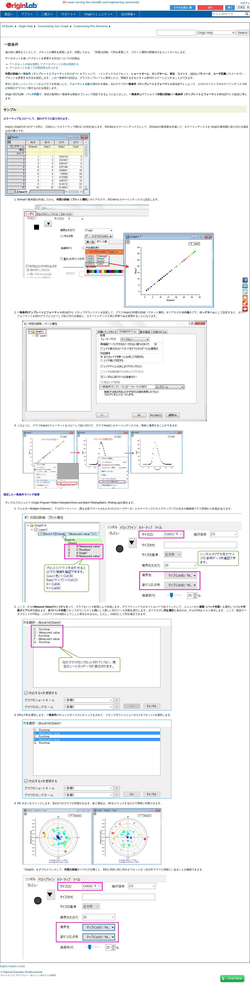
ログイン (245, 3)
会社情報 (128, 14)
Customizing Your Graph (53, 26)
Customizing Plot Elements (91, 26)
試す (210, 7)
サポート (68, 14)
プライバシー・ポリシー (27, 975)
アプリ (27, 14)
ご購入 (46, 14)
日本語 (21, 966)
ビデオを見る (183, 7)
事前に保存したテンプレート (22, 84)
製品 (8, 14)
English (3, 966)
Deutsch (13, 966)
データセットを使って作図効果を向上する (33, 67)
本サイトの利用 (47, 975)
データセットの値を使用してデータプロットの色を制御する (44, 64)
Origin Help (26, 26)
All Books (8, 26)
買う (230, 7)
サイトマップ (7, 975)
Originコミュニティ (98, 14)
